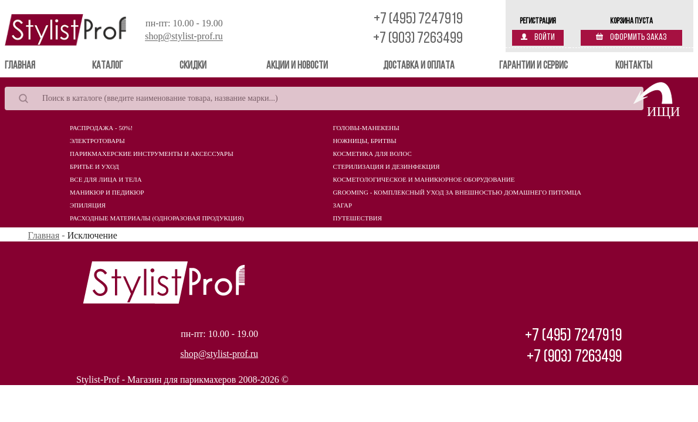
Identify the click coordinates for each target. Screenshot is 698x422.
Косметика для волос (372, 153)
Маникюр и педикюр (107, 192)
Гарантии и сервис (533, 66)
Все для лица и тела (106, 179)
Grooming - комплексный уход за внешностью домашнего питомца (457, 192)
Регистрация (538, 21)
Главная (37, 65)
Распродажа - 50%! (101, 127)
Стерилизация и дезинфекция (386, 166)
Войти (538, 37)
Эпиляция (88, 205)
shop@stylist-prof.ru (184, 37)
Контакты (633, 66)
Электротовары (97, 140)
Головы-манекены (366, 127)
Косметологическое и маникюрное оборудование (423, 179)
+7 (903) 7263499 (418, 39)
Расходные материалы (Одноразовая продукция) (157, 218)
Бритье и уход (94, 166)
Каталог (107, 66)
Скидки (192, 66)
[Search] (324, 98)
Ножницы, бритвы (364, 140)
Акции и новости (297, 66)
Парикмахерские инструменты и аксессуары (151, 153)
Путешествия (357, 218)
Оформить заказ (631, 37)
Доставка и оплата (419, 66)
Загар (342, 205)
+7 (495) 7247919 (418, 20)
